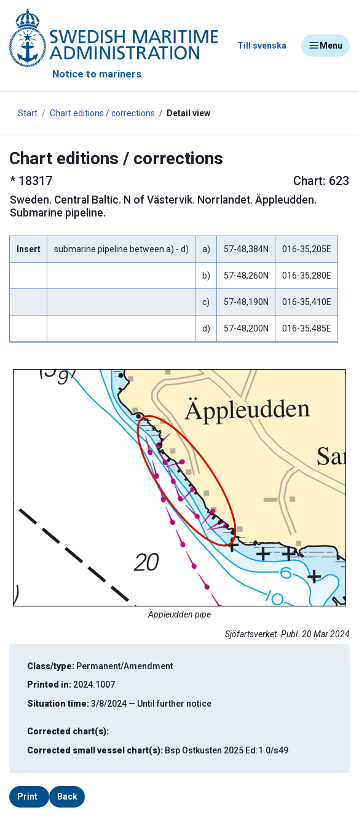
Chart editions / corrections (102, 113)
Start (27, 113)
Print (27, 796)
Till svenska (261, 45)
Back (67, 796)
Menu (325, 45)
